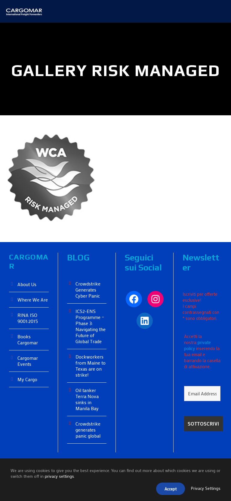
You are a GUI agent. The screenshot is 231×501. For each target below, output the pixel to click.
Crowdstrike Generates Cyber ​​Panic (88, 309)
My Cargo (27, 398)
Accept (169, 489)
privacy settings (63, 477)
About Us (27, 303)
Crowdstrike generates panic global (88, 449)
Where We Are (33, 319)
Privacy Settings (205, 489)
